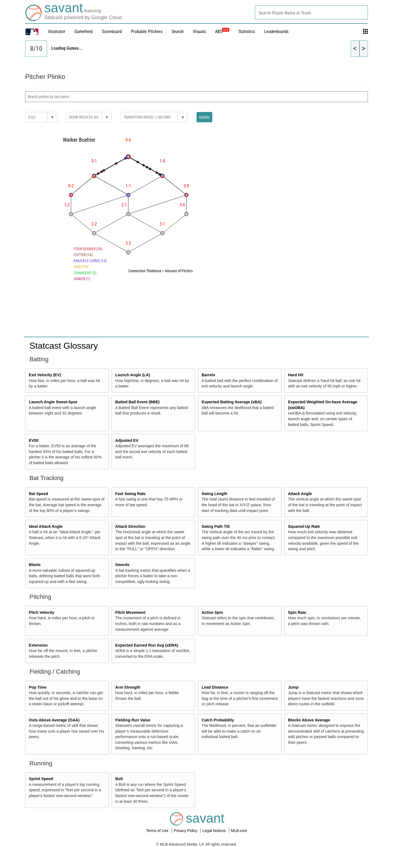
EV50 (33, 440)
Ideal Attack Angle (46, 526)
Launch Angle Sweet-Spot (53, 402)
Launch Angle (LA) (132, 375)
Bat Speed (38, 493)
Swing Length (214, 493)
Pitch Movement (130, 612)
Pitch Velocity (42, 612)
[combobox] (311, 12)
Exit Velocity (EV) (45, 375)
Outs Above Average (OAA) (54, 720)
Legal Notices (215, 830)
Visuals (199, 31)
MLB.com (239, 830)
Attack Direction (130, 526)
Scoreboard (112, 31)
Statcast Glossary (63, 346)
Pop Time (38, 687)
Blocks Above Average (309, 720)
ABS (222, 31)
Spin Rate (297, 612)
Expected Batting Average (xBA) (232, 402)
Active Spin (212, 612)
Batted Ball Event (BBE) (137, 402)
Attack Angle (300, 493)
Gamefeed (84, 31)
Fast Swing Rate (130, 493)
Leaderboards (276, 31)
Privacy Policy (186, 830)
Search (178, 31)
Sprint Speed (41, 779)
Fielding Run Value (132, 720)
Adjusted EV (126, 440)
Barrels (208, 375)
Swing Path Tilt (216, 526)
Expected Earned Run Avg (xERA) (146, 645)
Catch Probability (218, 720)
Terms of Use (157, 830)
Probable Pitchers (146, 31)
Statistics (247, 31)
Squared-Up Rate (304, 526)
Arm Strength (127, 687)
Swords (122, 564)
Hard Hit (295, 375)
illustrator (56, 31)
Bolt (119, 779)
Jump (293, 687)
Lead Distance (215, 687)
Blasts (35, 564)
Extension (38, 645)
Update (204, 117)
